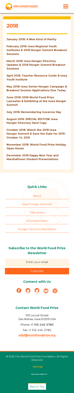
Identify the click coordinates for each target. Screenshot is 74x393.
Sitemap (38, 366)
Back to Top (37, 386)
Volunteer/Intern (37, 220)
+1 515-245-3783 (42, 324)
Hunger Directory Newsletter (37, 229)
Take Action (37, 212)
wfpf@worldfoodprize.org (37, 335)
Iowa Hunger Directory (37, 204)
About (37, 195)
